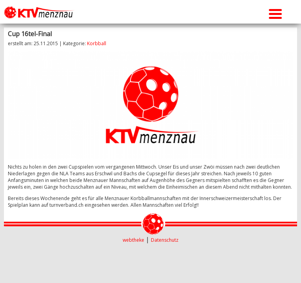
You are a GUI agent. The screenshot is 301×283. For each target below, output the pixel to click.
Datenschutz (164, 240)
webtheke (133, 240)
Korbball (96, 43)
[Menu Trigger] (275, 13)
